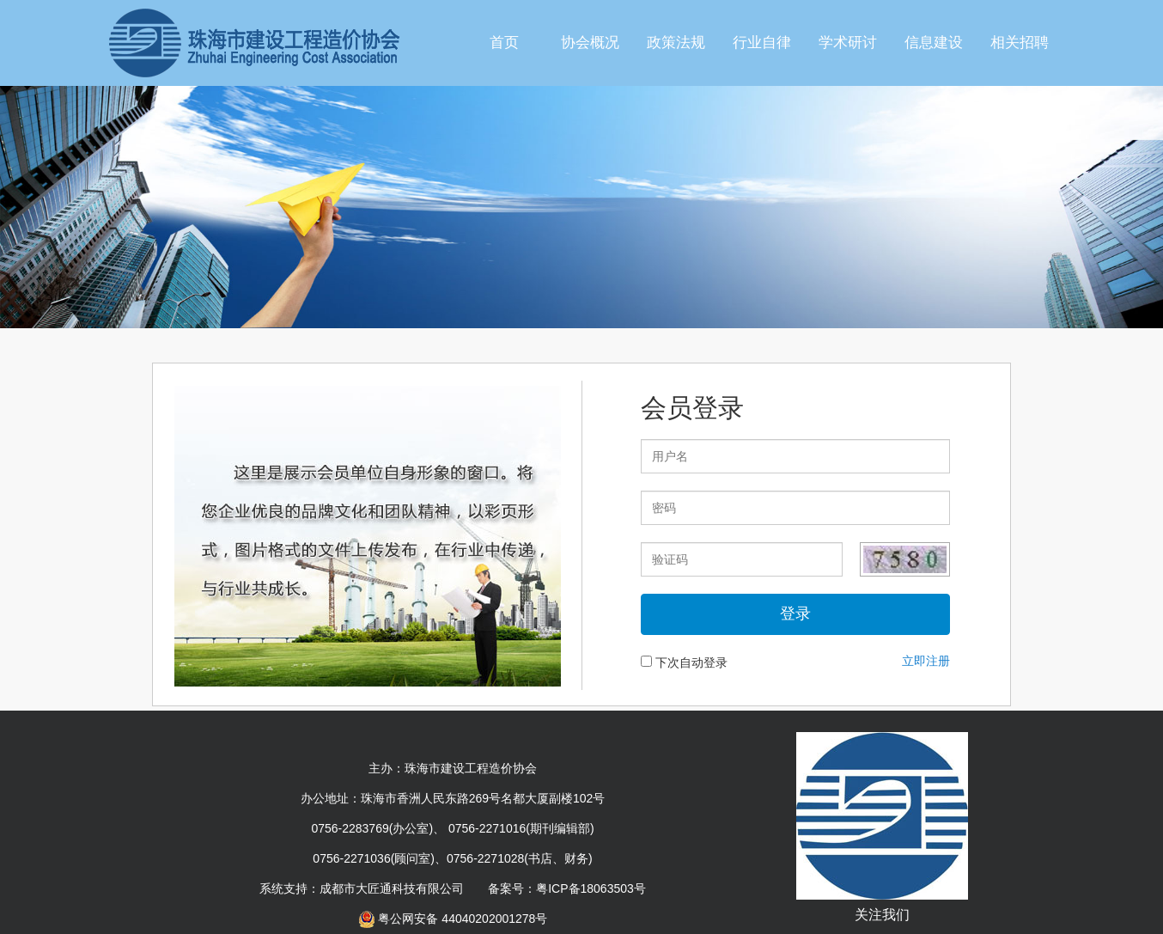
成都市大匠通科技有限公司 (392, 888)
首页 (504, 42)
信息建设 (933, 42)
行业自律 (762, 42)
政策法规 (676, 42)
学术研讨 (848, 42)
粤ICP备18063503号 (591, 888)
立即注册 (926, 661)
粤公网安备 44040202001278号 (453, 918)
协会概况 (590, 42)
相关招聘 (1019, 42)
